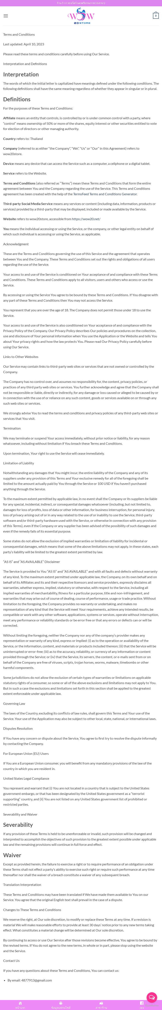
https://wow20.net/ (86, 219)
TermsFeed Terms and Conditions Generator (105, 194)
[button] (5, 16)
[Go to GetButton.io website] (152, 1005)
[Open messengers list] (152, 997)
